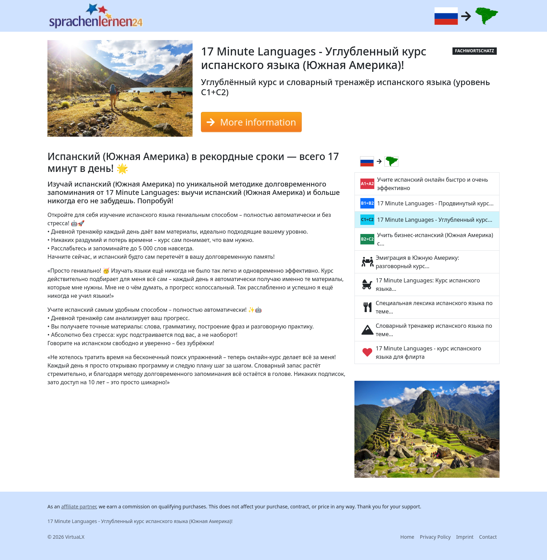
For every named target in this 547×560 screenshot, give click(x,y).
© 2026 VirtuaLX (65, 536)
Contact (488, 536)
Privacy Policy (435, 536)
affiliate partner (78, 506)
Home (407, 536)
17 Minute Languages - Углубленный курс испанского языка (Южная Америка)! (140, 521)
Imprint (465, 536)
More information (251, 122)
